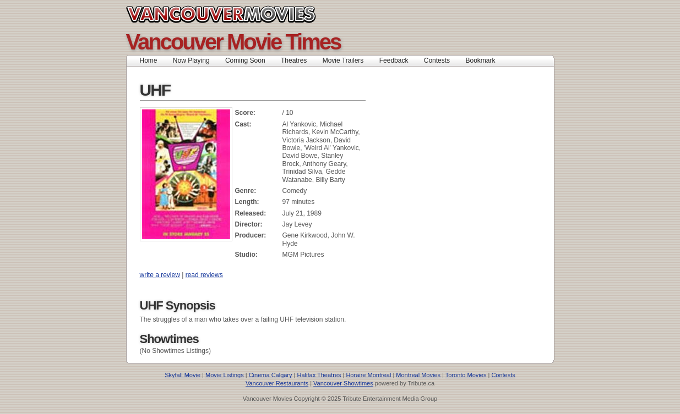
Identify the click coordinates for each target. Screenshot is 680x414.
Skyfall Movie (182, 375)
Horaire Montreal (368, 375)
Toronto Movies (466, 375)
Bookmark (483, 60)
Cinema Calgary (270, 375)
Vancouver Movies (233, 14)
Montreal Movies (418, 375)
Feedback (394, 60)
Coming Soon (245, 60)
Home (148, 60)
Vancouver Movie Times (233, 42)
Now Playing (191, 60)
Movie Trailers (343, 60)
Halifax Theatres (319, 375)
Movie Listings (224, 375)
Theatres (294, 60)
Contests (437, 60)
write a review (160, 275)
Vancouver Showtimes (343, 383)
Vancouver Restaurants (277, 383)
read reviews (204, 275)
